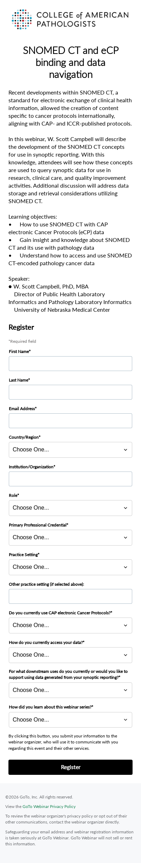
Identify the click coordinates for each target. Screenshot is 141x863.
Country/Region (24, 437)
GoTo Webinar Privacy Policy (49, 806)
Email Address (22, 408)
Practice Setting (23, 554)
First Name (19, 351)
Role (13, 495)
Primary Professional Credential (37, 525)
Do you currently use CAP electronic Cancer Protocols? (59, 612)
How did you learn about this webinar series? (50, 707)
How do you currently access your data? (46, 642)
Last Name (18, 380)
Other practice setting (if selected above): (46, 584)
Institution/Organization (31, 466)
